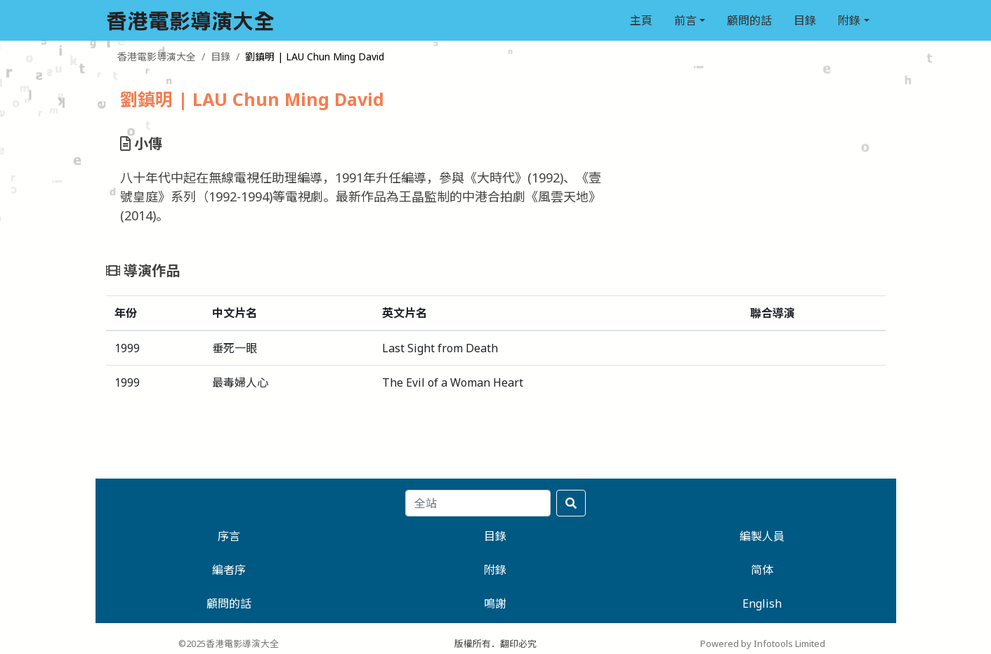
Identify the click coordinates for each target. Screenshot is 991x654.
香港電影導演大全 (156, 56)
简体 (762, 570)
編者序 (229, 570)
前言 (685, 20)
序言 (229, 536)
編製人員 (762, 536)
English (762, 603)
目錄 (805, 20)
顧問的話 (749, 20)
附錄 (849, 20)
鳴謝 (495, 603)
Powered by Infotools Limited (762, 643)
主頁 (641, 20)
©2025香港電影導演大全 (228, 643)
